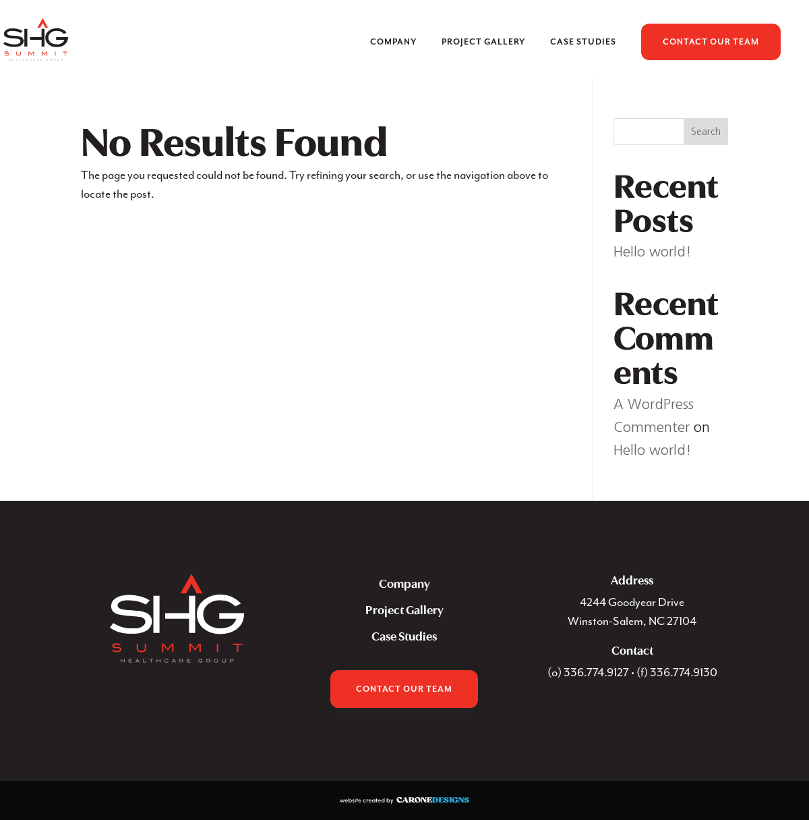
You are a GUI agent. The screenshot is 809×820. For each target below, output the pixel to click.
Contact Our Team (711, 41)
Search (706, 131)
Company (393, 42)
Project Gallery (483, 42)
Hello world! (652, 251)
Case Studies (583, 42)
